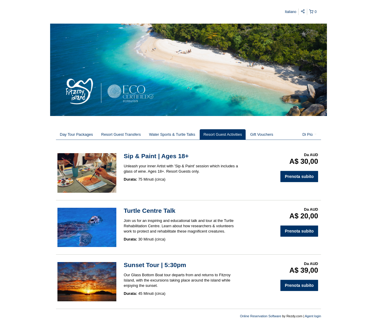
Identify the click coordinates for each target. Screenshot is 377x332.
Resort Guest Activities (223, 134)
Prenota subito (299, 176)
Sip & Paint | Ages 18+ (156, 156)
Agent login (313, 316)
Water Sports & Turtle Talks (172, 134)
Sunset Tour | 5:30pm (155, 264)
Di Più (309, 134)
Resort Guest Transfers (121, 134)
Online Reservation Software (260, 316)
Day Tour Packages (76, 134)
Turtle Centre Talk (149, 210)
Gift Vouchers (261, 134)
